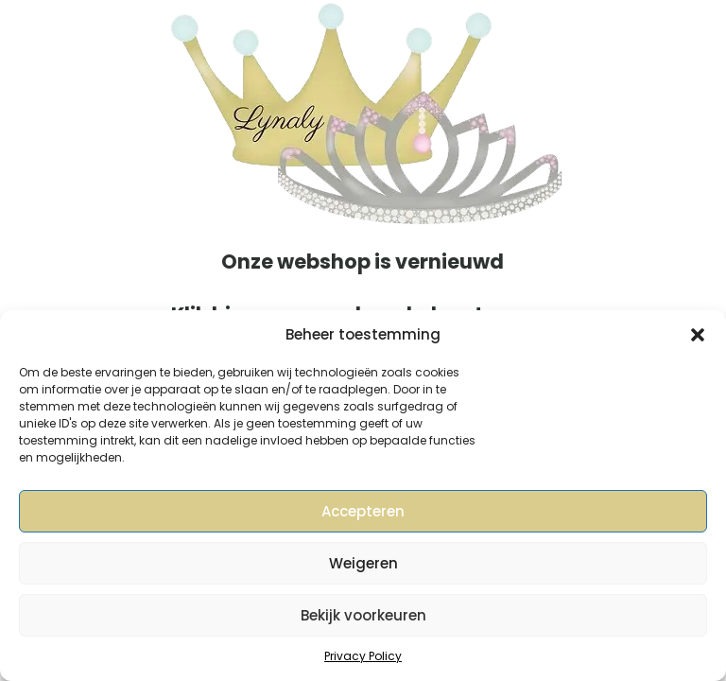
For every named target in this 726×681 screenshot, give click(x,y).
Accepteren (363, 511)
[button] (697, 334)
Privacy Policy (363, 656)
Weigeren (363, 563)
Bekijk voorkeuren (363, 615)
